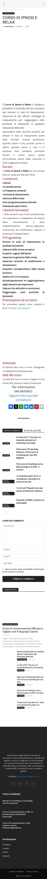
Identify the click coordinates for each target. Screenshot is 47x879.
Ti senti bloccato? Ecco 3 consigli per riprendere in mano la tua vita (28, 479)
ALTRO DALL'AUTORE (32, 431)
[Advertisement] (23, 54)
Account (6, 856)
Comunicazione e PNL (10, 624)
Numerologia (22, 659)
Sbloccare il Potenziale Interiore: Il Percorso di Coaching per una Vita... (30, 679)
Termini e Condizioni (16, 871)
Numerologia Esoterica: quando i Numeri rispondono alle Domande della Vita (30, 654)
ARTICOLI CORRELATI (12, 431)
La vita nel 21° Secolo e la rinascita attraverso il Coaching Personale (28, 440)
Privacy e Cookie (32, 871)
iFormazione (9, 26)
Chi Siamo (7, 844)
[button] (43, 3)
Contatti (6, 848)
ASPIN (5, 852)
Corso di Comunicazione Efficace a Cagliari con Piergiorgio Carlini (23, 630)
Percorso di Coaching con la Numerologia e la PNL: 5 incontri (29, 467)
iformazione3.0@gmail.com (28, 776)
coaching (6, 443)
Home (5, 9)
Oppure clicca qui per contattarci (23, 397)
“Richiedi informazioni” (19, 308)
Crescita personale (16, 9)
